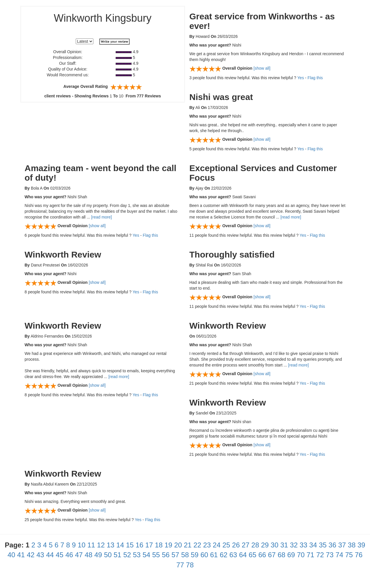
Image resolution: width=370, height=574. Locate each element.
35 (323, 545)
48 (88, 555)
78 (190, 565)
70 (301, 555)
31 (284, 545)
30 (274, 545)
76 (358, 555)
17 (149, 545)
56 (166, 555)
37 (342, 545)
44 (50, 555)
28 (255, 545)
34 (313, 545)
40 (11, 555)
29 (265, 545)
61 (214, 555)
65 (252, 555)
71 (310, 555)
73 (330, 555)
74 (339, 555)
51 (117, 555)
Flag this (315, 77)
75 (349, 555)
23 (207, 545)
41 (21, 555)
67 (272, 555)
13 (110, 545)
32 (294, 545)
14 (120, 545)
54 (146, 555)
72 (320, 555)
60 (204, 555)
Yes (300, 77)
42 (31, 555)
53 (137, 555)
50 (108, 555)
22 (197, 545)
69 (291, 555)
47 (79, 555)
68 (281, 555)
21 (188, 545)
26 (236, 545)
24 (217, 545)
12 (101, 545)
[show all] (262, 68)
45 (60, 555)
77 (180, 565)
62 (223, 555)
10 (82, 545)
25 (226, 545)
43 (40, 555)
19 (168, 545)
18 (159, 545)
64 (243, 555)
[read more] (101, 217)
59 (195, 555)
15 (130, 545)
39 (361, 545)
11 (91, 545)
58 (185, 555)
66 (262, 555)
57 (175, 555)
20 (178, 545)
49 (98, 555)
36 (332, 545)
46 (69, 555)
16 (139, 545)
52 (127, 555)
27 (245, 545)
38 (352, 545)
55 (156, 555)
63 (233, 555)
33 (303, 545)
